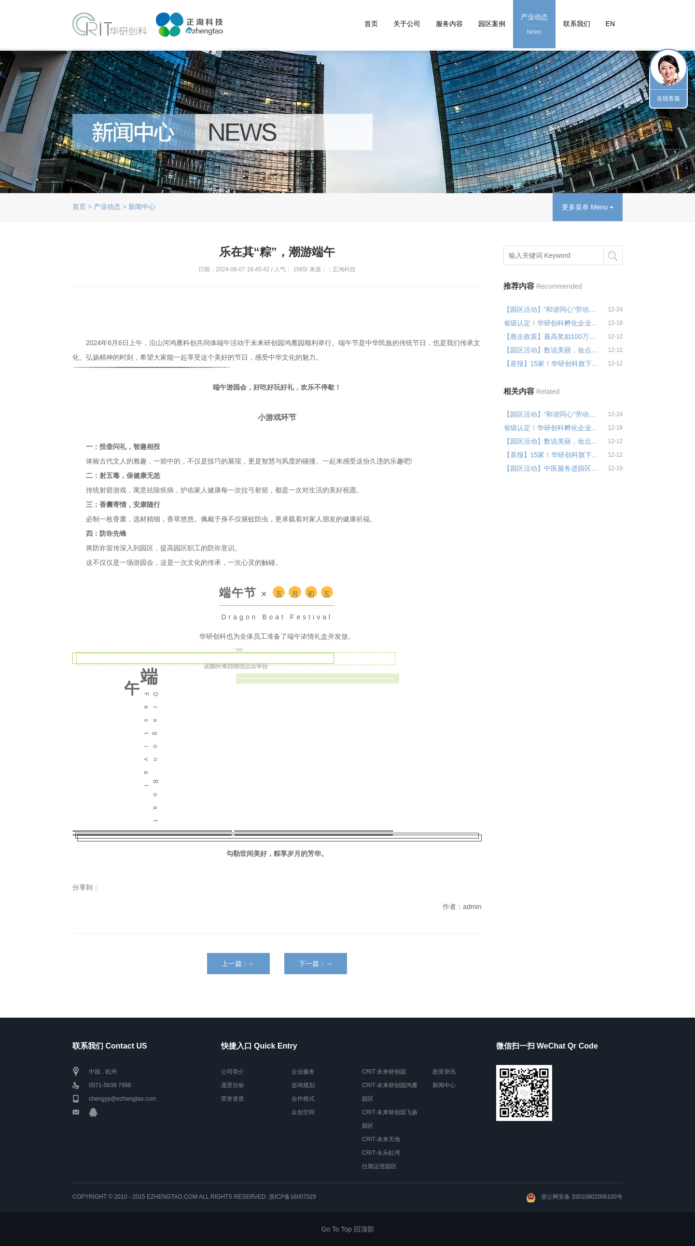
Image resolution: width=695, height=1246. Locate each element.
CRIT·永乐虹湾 (381, 1152)
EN (610, 24)
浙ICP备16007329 (292, 1196)
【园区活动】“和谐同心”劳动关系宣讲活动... (551, 309)
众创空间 (303, 1112)
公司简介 (232, 1071)
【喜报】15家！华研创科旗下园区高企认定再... (551, 363)
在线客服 (668, 98)
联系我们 (576, 24)
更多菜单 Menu (587, 207)
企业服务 (303, 1071)
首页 (371, 24)
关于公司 (406, 24)
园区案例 (491, 24)
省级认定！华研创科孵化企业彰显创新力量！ (551, 323)
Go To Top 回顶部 (347, 1229)
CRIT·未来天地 (381, 1139)
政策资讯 (444, 1071)
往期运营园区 (379, 1166)
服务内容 (449, 24)
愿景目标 (232, 1085)
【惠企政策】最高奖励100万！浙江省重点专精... (551, 336)
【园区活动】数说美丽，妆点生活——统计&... (551, 350)
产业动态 (534, 25)
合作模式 (303, 1098)
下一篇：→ (316, 963)
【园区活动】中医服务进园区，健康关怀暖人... (551, 468)
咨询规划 (303, 1085)
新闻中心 (141, 206)
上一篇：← (238, 963)
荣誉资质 (232, 1098)
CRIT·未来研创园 (384, 1071)
